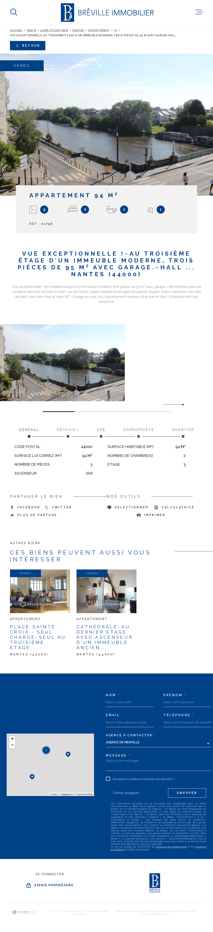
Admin (178, 911)
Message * (118, 755)
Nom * (113, 695)
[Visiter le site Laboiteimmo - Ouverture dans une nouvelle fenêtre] (24, 912)
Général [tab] (29, 433)
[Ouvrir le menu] (199, 12)
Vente (31, 30)
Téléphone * (178, 715)
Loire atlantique (54, 30)
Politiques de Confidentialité (171, 846)
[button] (181, 404)
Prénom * (174, 695)
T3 (115, 30)
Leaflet (53, 794)
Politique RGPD (150, 913)
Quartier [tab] (183, 433)
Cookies (165, 914)
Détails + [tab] (68, 433)
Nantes (78, 30)
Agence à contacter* (130, 735)
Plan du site (142, 911)
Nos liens (190, 911)
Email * (115, 715)
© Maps (66, 794)
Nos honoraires (124, 911)
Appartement (99, 30)
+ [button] (12, 739)
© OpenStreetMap (83, 794)
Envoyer (187, 793)
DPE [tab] (101, 433)
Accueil (16, 30)
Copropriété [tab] (138, 433)
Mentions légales (161, 911)
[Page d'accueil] (106, 12)
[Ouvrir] (13, 12)
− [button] (12, 745)
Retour (27, 45)
